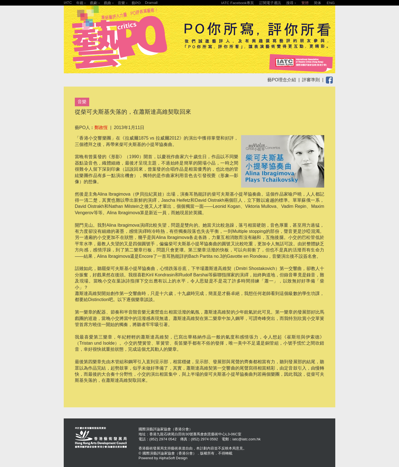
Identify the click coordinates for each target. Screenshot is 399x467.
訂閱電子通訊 (270, 3)
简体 (317, 3)
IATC (68, 3)
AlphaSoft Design (173, 458)
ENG (331, 3)
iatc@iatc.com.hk (246, 439)
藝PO (136, 3)
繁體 (305, 3)
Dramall (151, 3)
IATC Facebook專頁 (237, 3)
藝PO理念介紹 (281, 79)
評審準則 (311, 79)
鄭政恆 (101, 127)
